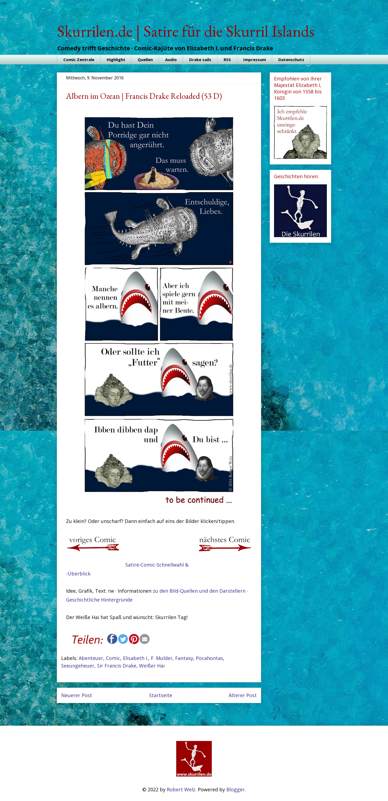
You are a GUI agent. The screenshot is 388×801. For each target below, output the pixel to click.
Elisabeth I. (135, 658)
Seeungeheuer (77, 665)
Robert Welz (181, 789)
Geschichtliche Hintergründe (99, 599)
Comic (113, 658)
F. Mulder (161, 658)
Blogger (235, 789)
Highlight (116, 59)
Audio (171, 59)
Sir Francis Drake (116, 665)
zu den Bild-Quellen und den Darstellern (199, 591)
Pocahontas (209, 658)
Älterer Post (243, 695)
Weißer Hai (152, 665)
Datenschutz (291, 59)
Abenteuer (91, 658)
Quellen (145, 59)
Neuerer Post (76, 695)
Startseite (160, 695)
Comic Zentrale (78, 59)
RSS (227, 59)
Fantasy (184, 658)
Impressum (254, 59)
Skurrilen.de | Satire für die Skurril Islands (185, 30)
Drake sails (200, 59)
